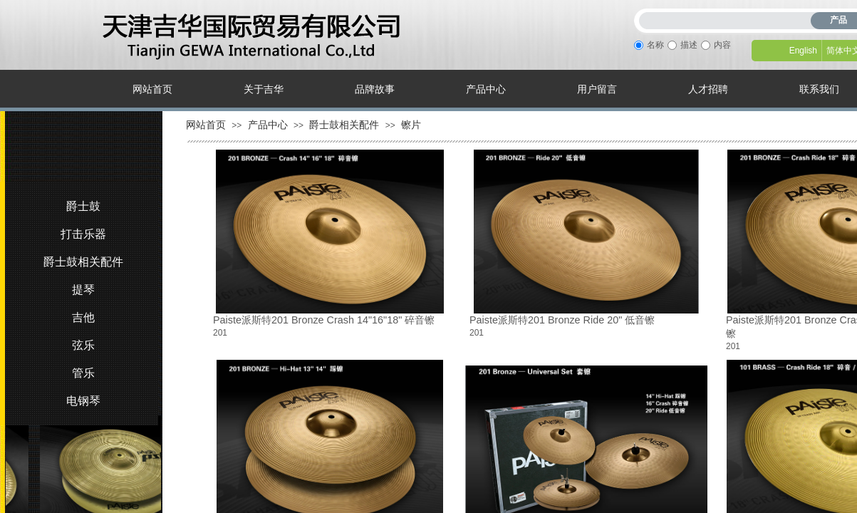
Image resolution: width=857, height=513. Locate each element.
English (803, 51)
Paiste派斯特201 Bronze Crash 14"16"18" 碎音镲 (324, 320)
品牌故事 (375, 89)
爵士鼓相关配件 (344, 124)
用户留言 (597, 89)
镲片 (411, 124)
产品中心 (486, 89)
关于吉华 (264, 89)
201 (220, 333)
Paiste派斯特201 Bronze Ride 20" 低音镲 (562, 320)
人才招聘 (708, 89)
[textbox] (728, 18)
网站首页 (152, 89)
